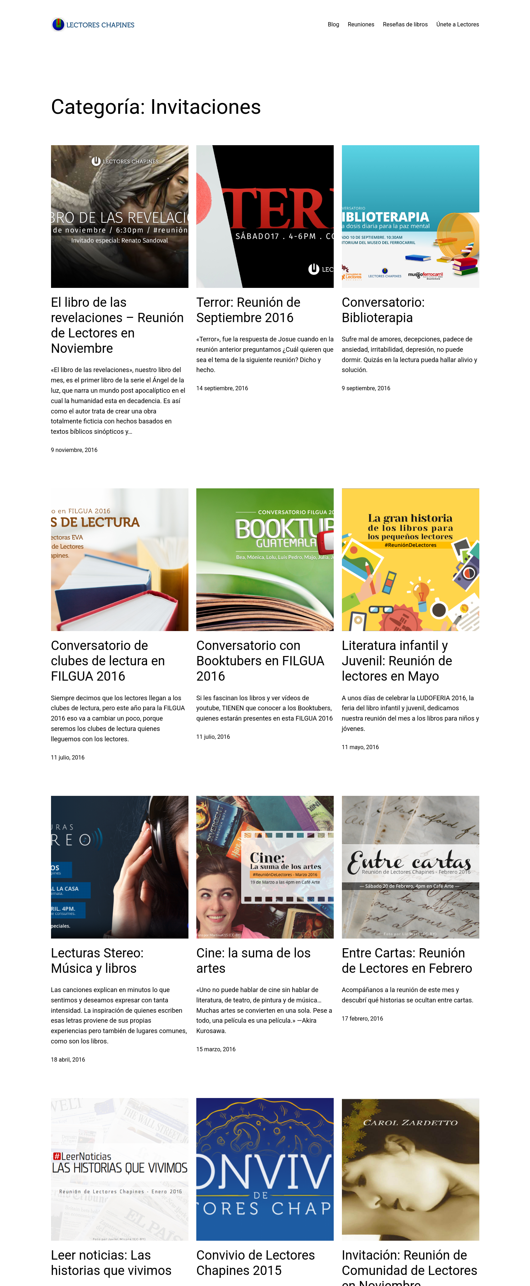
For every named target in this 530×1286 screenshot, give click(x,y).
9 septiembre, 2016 (366, 388)
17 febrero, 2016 (362, 1018)
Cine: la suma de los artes (253, 961)
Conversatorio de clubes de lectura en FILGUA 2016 (108, 661)
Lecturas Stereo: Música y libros (97, 961)
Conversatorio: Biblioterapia (383, 310)
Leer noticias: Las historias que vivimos (111, 1263)
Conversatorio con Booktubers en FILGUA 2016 (260, 661)
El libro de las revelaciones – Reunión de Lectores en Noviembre (117, 325)
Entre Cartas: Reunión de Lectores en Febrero (407, 961)
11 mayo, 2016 (360, 747)
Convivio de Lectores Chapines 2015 (255, 1263)
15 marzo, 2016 (216, 1049)
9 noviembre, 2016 (74, 450)
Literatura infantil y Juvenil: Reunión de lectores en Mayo (397, 661)
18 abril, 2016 (68, 1059)
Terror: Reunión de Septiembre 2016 (248, 310)
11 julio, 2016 (68, 757)
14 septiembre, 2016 (222, 388)
